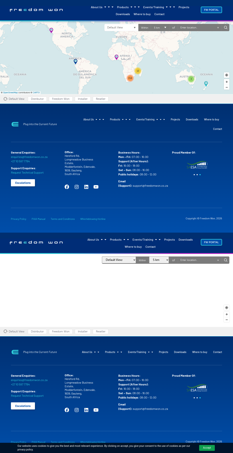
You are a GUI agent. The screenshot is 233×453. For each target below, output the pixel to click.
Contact (159, 14)
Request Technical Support (27, 172)
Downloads (123, 14)
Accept (207, 447)
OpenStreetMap (10, 92)
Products (128, 7)
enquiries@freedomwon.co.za (29, 156)
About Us (102, 7)
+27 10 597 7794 (20, 161)
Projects (184, 7)
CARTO (36, 92)
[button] (194, 174)
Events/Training (159, 7)
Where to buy (142, 14)
